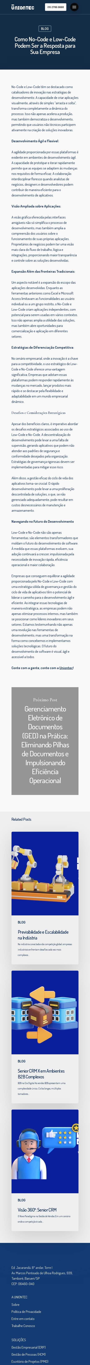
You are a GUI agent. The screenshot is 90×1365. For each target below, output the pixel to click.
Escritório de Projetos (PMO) (30, 1361)
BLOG (45, 28)
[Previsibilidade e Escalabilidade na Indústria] (45, 898)
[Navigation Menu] (74, 7)
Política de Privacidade (26, 1311)
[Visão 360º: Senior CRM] (45, 1170)
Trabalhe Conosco (23, 1325)
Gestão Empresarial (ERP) (29, 1347)
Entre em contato (23, 1318)
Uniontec (66, 668)
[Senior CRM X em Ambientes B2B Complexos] (45, 1037)
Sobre (15, 1304)
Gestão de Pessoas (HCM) (29, 1354)
